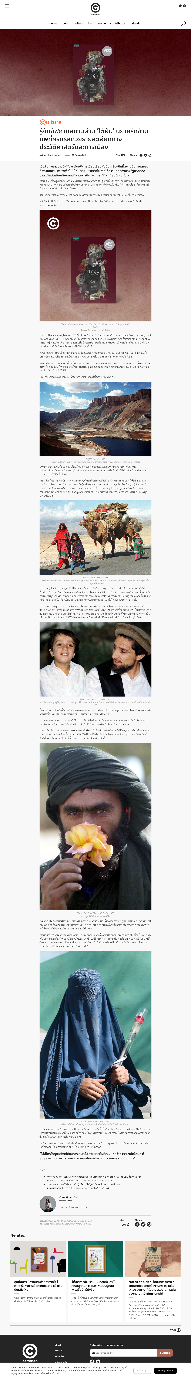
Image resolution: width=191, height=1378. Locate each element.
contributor (117, 23)
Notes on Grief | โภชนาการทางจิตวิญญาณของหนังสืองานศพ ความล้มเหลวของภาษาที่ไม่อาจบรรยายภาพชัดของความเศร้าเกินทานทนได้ (152, 1288)
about (58, 1345)
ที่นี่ (57, 1373)
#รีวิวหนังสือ (44, 1224)
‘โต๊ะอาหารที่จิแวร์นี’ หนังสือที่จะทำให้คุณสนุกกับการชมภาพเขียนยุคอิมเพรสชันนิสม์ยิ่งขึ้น (94, 1286)
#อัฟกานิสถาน (55, 1224)
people (101, 23)
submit (165, 1352)
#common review (63, 1221)
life (90, 23)
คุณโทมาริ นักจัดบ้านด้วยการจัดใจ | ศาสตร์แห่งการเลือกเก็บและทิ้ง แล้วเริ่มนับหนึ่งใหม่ (37, 1286)
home (53, 23)
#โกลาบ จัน (80, 1224)
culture (78, 23)
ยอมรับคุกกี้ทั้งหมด (165, 1370)
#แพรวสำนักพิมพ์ (68, 1224)
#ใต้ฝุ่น (88, 1224)
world (65, 23)
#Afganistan (46, 1221)
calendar (136, 23)
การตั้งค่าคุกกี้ (142, 1370)
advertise (59, 1356)
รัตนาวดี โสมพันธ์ (53, 155)
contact (58, 1350)
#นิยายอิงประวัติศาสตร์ (82, 1221)
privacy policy (61, 1362)
